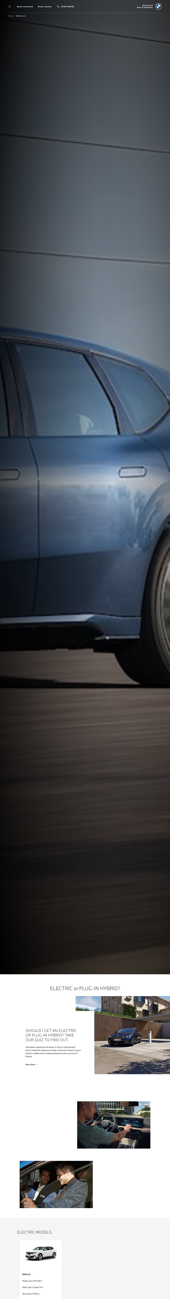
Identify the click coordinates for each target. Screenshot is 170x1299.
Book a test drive (25, 6)
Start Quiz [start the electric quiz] (30, 1064)
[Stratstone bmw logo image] (149, 6)
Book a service (44, 6)
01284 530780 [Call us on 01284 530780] (67, 6)
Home (11, 16)
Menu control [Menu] (10, 6)
